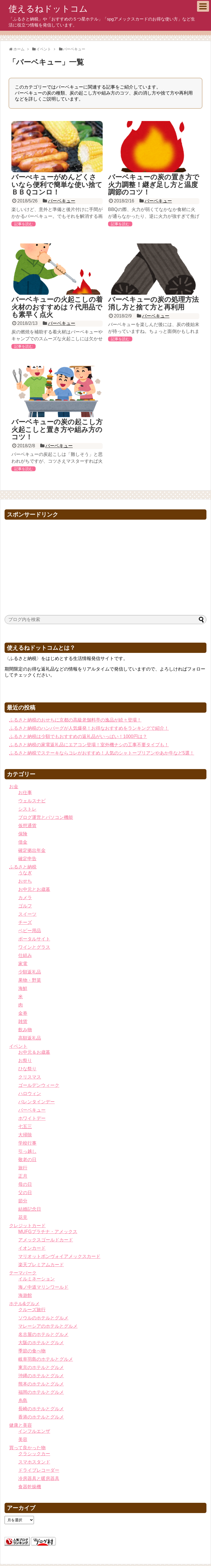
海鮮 (22, 988)
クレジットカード (27, 1225)
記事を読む (23, 224)
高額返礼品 (29, 1038)
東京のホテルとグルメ (41, 1367)
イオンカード (32, 1248)
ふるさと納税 (22, 866)
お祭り (25, 1060)
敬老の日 (27, 1159)
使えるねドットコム (48, 8)
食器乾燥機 (29, 1486)
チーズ (25, 922)
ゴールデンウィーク (38, 1085)
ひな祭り (27, 1068)
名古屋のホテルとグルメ (43, 1334)
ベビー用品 (29, 930)
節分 (22, 1200)
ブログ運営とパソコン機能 (45, 817)
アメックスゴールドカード (45, 1239)
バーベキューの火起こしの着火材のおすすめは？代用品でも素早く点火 (57, 307)
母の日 (25, 1184)
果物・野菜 (29, 980)
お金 (13, 786)
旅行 (22, 1167)
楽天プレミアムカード (41, 1264)
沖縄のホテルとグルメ (41, 1375)
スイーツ (27, 914)
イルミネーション (36, 1278)
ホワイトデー (32, 1118)
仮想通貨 (27, 825)
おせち (25, 881)
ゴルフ (25, 905)
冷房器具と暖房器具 (38, 1478)
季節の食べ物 (32, 1350)
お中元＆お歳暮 (34, 1052)
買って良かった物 (27, 1447)
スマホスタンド (34, 1462)
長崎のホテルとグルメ (41, 1408)
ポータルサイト (34, 938)
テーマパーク (22, 1272)
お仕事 (25, 792)
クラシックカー (34, 1453)
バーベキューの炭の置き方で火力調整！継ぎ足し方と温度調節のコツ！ (153, 184)
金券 (22, 1013)
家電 (22, 963)
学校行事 (27, 1143)
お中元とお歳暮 (34, 889)
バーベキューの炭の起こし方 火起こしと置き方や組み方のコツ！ (60, 429)
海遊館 (25, 1295)
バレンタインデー (36, 1101)
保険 (22, 833)
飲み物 (25, 1029)
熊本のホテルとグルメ (41, 1383)
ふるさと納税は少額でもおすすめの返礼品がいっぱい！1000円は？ (78, 736)
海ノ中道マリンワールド (43, 1287)
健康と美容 (20, 1425)
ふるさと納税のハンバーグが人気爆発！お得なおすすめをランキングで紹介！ (89, 728)
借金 (22, 842)
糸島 (22, 1400)
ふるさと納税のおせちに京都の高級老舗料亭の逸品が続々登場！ (75, 720)
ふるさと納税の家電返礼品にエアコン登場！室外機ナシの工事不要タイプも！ (89, 744)
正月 (22, 1176)
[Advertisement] (105, 562)
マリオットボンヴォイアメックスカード (59, 1256)
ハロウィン (29, 1093)
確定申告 (27, 858)
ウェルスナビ (32, 800)
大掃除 (25, 1134)
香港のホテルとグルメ (41, 1417)
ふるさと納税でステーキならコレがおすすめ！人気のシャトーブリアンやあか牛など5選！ (101, 753)
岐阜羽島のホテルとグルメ (45, 1359)
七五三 (25, 1126)
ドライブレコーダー (38, 1470)
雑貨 (22, 1021)
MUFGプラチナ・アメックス (47, 1231)
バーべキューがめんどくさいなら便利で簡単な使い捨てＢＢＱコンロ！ (56, 184)
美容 (22, 1439)
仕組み (25, 955)
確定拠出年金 (32, 850)
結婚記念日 (29, 1209)
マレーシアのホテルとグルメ (48, 1326)
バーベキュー (61, 200)
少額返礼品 (29, 971)
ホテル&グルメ (24, 1303)
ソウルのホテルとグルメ (43, 1317)
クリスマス (29, 1077)
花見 (22, 1217)
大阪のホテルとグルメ (41, 1342)
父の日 (25, 1192)
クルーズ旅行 (32, 1309)
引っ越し (27, 1151)
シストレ (27, 809)
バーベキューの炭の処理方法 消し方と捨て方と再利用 (157, 303)
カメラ (25, 897)
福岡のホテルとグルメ (41, 1392)
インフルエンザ (34, 1431)
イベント (18, 1046)
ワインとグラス (34, 947)
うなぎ (25, 872)
